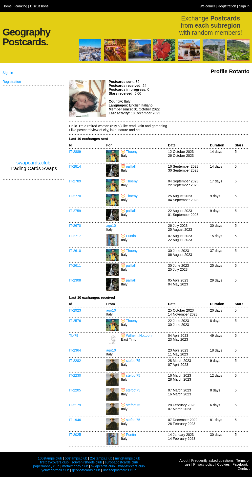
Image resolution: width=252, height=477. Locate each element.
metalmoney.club (75, 466)
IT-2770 (75, 196)
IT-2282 (75, 361)
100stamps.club (50, 458)
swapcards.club (33, 162)
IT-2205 (75, 390)
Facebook (240, 464)
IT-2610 (75, 251)
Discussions (39, 6)
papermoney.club (46, 466)
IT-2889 (75, 152)
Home (7, 6)
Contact (244, 468)
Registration (227, 6)
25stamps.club (101, 458)
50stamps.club (76, 458)
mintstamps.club (127, 458)
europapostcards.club (121, 462)
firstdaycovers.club (54, 462)
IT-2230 (75, 375)
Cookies (223, 464)
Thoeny (132, 152)
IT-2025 (75, 435)
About (184, 460)
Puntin (131, 236)
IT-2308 (75, 280)
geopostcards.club (86, 470)
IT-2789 (75, 181)
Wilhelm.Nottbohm (140, 335)
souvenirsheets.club (86, 462)
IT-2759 (75, 211)
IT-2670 (75, 226)
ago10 (111, 226)
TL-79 (73, 335)
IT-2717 (75, 236)
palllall (131, 166)
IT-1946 (75, 420)
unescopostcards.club (119, 470)
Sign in (244, 6)
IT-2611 (75, 265)
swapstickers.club (131, 466)
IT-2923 (75, 310)
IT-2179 (75, 405)
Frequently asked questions (212, 460)
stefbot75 (133, 361)
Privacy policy (203, 464)
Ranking (21, 6)
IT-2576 (75, 321)
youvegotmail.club (55, 470)
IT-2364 (75, 350)
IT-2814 (75, 166)
